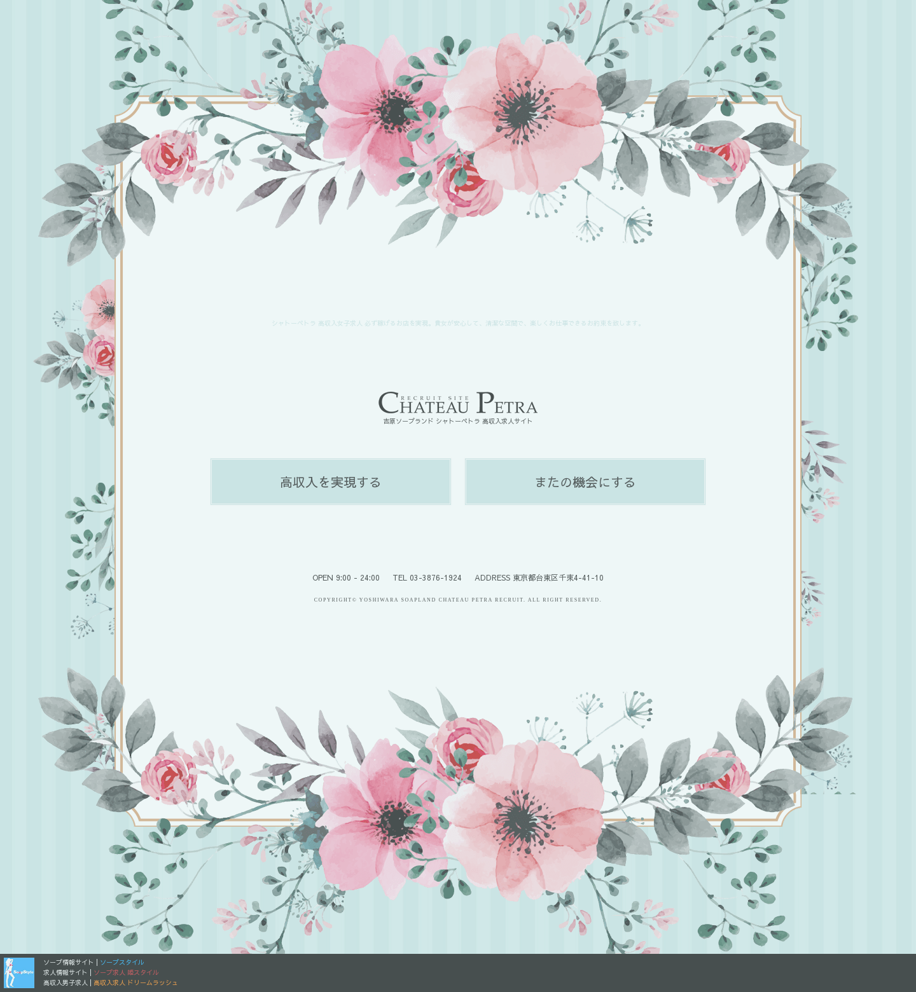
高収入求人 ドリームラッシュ (136, 982)
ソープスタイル (122, 962)
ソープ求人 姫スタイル (126, 972)
